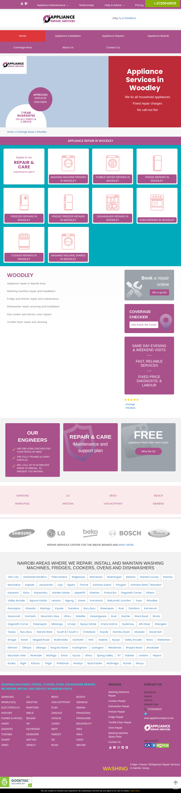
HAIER (5, 723)
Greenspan (107, 608)
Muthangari (114, 577)
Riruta (156, 616)
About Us (67, 47)
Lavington (98, 647)
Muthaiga (112, 663)
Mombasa (96, 577)
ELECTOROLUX (10, 707)
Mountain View (50, 616)
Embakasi (89, 632)
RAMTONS (32, 707)
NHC (91, 640)
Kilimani (12, 647)
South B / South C (68, 632)
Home (22, 35)
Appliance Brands (158, 35)
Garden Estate (61, 592)
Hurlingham (79, 647)
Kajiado (29, 585)
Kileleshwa (163, 640)
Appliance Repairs (113, 35)
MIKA (79, 734)
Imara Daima (109, 624)
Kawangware (98, 616)
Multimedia (61, 640)
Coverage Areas (25, 131)
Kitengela (161, 624)
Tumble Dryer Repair (119, 722)
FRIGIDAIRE (83, 718)
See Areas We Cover (143, 324)
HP (28, 723)
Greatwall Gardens (35, 577)
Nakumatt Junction (119, 600)
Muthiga (51, 655)
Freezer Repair (116, 711)
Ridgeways (78, 577)
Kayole (59, 608)
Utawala (30, 608)
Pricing (139, 5)
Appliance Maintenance (51, 5)
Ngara (71, 585)
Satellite (81, 616)
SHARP (5, 739)
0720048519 (127, 18)
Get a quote (159, 292)
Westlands (114, 647)
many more (126, 544)
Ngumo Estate (38, 600)
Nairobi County (149, 577)
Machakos (14, 585)
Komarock (96, 600)
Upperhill (79, 592)
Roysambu (40, 592)
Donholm (30, 616)
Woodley (42, 131)
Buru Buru (90, 608)
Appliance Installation (68, 35)
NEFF (54, 729)
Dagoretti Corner (131, 592)
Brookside (153, 647)
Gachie (125, 616)
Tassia (12, 632)
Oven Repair (115, 727)
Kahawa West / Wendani (146, 585)
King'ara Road (59, 647)
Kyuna (76, 655)
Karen (81, 600)
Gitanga (41, 647)
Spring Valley (105, 655)
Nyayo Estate (88, 624)
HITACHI (56, 718)
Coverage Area (22, 47)
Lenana (56, 600)
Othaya (26, 647)
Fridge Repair (115, 717)
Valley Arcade (16, 600)
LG (68, 495)
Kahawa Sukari (102, 585)
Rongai (12, 640)
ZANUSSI (56, 712)
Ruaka (11, 663)
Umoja (71, 624)
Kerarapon (14, 608)
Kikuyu (140, 663)
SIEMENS (158, 503)
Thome (84, 585)
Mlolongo (57, 624)
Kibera (150, 592)
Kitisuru (35, 663)
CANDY (55, 723)
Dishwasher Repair (118, 706)
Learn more (135, 791)
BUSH (54, 745)
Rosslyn (78, 663)
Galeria (102, 640)
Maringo (45, 608)
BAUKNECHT (84, 723)
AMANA (80, 707)
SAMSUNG (22, 495)
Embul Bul (110, 592)
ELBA (54, 707)
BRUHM (30, 718)
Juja (60, 585)
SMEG (5, 745)
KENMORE (32, 734)
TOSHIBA (6, 734)
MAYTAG (31, 739)
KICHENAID (33, 729)
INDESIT (56, 734)
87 (119, 655)
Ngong (69, 600)
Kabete (129, 655)
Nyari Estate (94, 663)
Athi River (144, 624)
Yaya (139, 600)
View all (77, 689)
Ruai (121, 608)
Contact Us (113, 47)
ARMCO (31, 745)
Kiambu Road (121, 632)
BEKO (113, 495)
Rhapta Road (134, 647)
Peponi (157, 655)
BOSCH (158, 495)
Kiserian (95, 592)
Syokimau (128, 624)
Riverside (36, 655)
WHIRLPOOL (22, 503)
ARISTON (67, 503)
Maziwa (130, 577)
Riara (149, 640)
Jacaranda (46, 585)
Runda (127, 663)
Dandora (73, 608)
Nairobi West (44, 632)
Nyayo (116, 640)
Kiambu (168, 577)
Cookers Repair (117, 701)
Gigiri (23, 663)
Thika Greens (59, 577)
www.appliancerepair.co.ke (159, 718)
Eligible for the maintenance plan (24, 164)
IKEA (79, 729)
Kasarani (13, 592)
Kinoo (64, 655)
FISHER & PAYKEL (12, 718)
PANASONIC (83, 712)
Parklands (63, 663)
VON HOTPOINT (113, 503)
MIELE (30, 712)
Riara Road (141, 616)
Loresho (143, 655)
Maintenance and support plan (90, 443)
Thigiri (48, 663)
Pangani (121, 585)
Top (176, 784)
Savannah (14, 616)
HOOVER (6, 712)
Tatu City (13, 577)
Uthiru (67, 616)
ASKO (79, 739)
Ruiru (26, 592)
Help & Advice (113, 5)
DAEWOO (7, 729)
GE (53, 739)
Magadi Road (41, 640)
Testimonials (86, 5)
